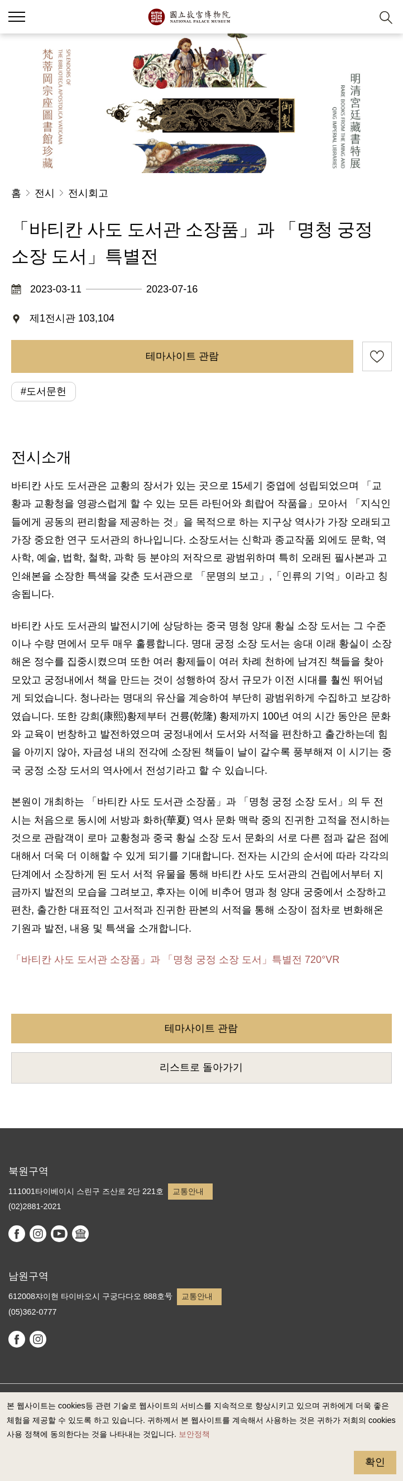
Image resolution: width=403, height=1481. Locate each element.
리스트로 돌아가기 (201, 1067)
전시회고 (88, 193)
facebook (16, 1233)
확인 (375, 1462)
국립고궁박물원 (189, 16)
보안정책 (194, 1434)
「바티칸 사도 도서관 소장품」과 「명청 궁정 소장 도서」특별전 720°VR (175, 959)
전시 (45, 193)
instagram (38, 1233)
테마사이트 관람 (182, 356)
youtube (59, 1233)
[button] (358, 17)
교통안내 (188, 1191)
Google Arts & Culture (80, 1233)
